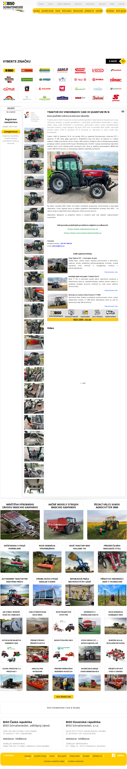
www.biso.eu (8, 738)
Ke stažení (10, 112)
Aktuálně (11, 108)
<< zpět (82, 383)
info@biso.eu (21, 738)
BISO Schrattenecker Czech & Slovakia (63, 707)
